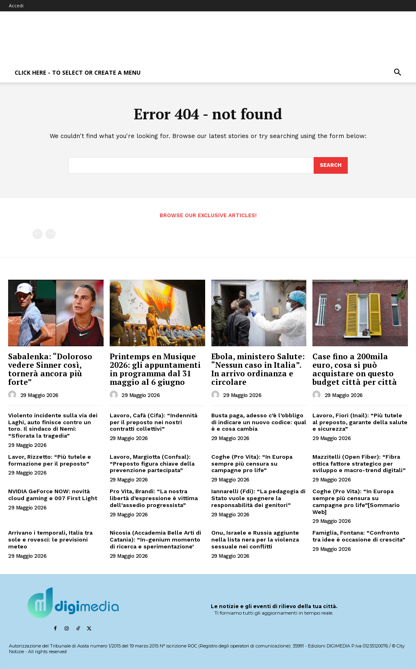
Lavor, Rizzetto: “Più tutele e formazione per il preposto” (49, 460)
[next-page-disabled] (51, 234)
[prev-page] (37, 234)
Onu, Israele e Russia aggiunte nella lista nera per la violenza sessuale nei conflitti (255, 539)
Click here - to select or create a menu (78, 72)
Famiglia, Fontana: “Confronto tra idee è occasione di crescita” (358, 536)
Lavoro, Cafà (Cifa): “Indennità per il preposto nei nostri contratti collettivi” (153, 422)
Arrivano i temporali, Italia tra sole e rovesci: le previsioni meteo (50, 539)
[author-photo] (13, 395)
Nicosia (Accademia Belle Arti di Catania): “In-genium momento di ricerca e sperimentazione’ (155, 539)
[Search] (331, 165)
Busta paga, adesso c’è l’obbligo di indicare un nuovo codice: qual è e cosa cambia (258, 422)
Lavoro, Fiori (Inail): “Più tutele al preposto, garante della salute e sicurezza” (359, 422)
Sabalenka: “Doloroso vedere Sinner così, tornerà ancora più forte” (50, 369)
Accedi (16, 5)
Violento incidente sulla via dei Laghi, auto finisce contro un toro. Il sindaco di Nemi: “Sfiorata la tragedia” (53, 425)
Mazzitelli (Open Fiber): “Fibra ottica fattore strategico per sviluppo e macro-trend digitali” (358, 463)
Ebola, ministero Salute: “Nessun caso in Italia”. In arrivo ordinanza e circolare (258, 369)
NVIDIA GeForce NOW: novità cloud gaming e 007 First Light (52, 494)
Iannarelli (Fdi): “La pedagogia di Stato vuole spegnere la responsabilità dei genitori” (258, 498)
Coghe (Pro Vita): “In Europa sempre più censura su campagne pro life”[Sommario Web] (356, 501)
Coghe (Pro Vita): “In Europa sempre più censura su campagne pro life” (251, 463)
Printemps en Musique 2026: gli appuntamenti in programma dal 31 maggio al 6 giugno (155, 369)
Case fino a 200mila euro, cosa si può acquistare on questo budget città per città (354, 369)
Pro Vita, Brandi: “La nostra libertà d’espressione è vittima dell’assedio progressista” (154, 498)
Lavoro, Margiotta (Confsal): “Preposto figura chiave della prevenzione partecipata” (152, 463)
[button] (397, 73)
